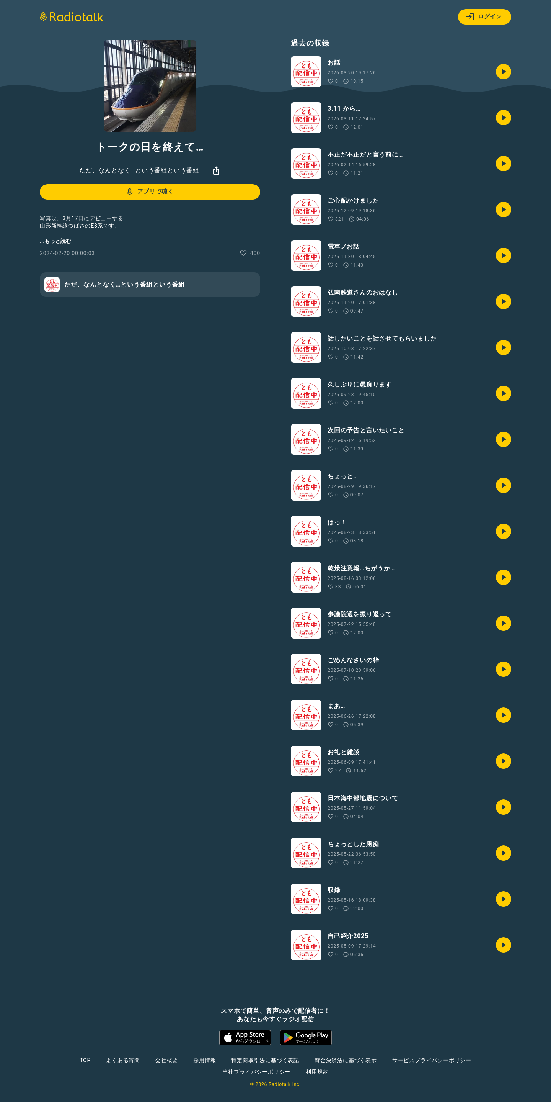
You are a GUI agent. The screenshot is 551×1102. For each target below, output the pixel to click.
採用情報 (204, 1060)
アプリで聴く (149, 191)
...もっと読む (55, 241)
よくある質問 (123, 1060)
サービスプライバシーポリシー (431, 1060)
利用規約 (317, 1072)
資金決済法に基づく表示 (346, 1060)
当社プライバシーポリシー (257, 1072)
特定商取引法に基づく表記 (265, 1060)
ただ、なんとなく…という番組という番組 (139, 170)
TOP (85, 1060)
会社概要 (166, 1060)
